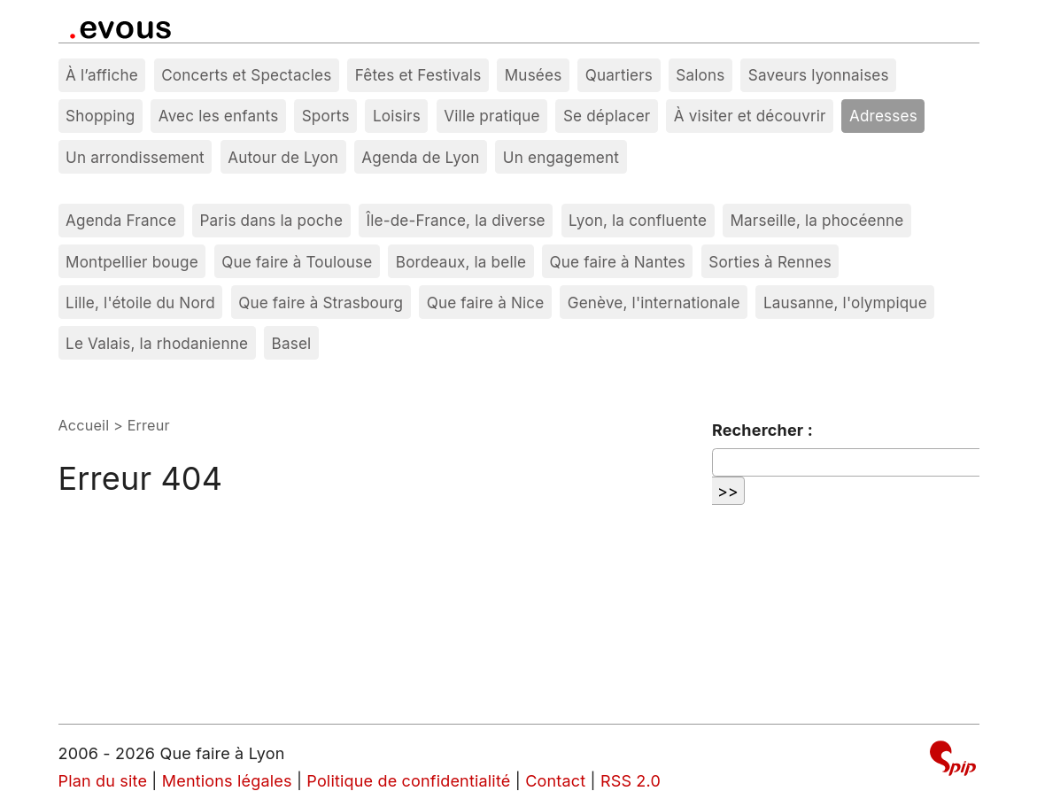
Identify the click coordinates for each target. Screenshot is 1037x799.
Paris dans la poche (271, 220)
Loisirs (397, 115)
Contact (555, 781)
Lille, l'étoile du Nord (140, 302)
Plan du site (103, 781)
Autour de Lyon (283, 157)
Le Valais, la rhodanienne (157, 343)
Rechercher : (762, 430)
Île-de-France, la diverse (455, 220)
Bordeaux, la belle (461, 261)
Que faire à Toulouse (296, 261)
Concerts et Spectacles (246, 75)
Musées (533, 75)
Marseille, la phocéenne (816, 220)
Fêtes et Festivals (418, 75)
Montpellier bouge (132, 261)
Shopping (100, 115)
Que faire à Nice (486, 302)
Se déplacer (607, 115)
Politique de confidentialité (408, 781)
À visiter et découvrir (750, 115)
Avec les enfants (219, 115)
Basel (292, 343)
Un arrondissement (135, 157)
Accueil (84, 425)
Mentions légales (227, 781)
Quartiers (619, 75)
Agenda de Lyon (420, 157)
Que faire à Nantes (617, 261)
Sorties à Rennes (770, 261)
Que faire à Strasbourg (320, 302)
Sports (326, 115)
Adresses (883, 115)
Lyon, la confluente (638, 220)
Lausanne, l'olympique (845, 302)
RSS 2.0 (630, 781)
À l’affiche (102, 75)
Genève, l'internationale (654, 302)
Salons (700, 75)
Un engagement (561, 157)
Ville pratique (491, 115)
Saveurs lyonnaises (818, 75)
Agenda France (121, 220)
